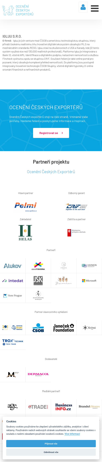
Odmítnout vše (51, 452)
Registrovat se (51, 133)
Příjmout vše (51, 443)
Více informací (72, 434)
